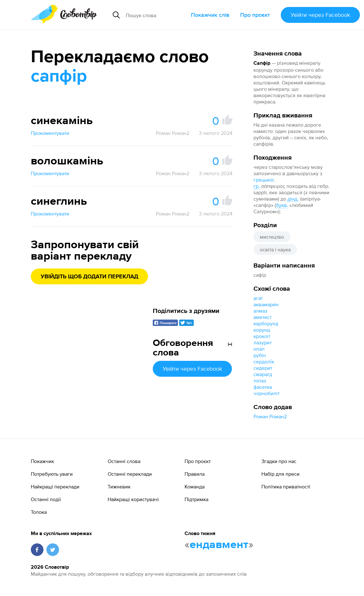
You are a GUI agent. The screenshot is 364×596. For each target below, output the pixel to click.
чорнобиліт (266, 393)
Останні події (46, 499)
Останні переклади (130, 474)
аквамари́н (266, 304)
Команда (195, 486)
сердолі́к (263, 361)
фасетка (262, 387)
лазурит (262, 342)
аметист (262, 317)
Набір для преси (280, 474)
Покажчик (42, 461)
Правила (195, 474)
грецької (263, 179)
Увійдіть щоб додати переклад (89, 277)
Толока (39, 512)
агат (258, 298)
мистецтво (272, 237)
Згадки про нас (278, 461)
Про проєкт (255, 14)
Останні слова (124, 461)
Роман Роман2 (270, 416)
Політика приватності (285, 486)
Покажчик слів (210, 14)
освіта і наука (275, 249)
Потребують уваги (52, 474)
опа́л (259, 349)
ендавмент (219, 545)
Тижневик (119, 486)
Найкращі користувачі (133, 499)
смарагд (262, 374)
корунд (261, 330)
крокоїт (261, 336)
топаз (259, 380)
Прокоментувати (50, 133)
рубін (259, 355)
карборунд (265, 323)
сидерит (262, 368)
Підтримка (196, 499)
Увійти (320, 14)
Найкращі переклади (55, 486)
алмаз (260, 311)
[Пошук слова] (155, 14)
